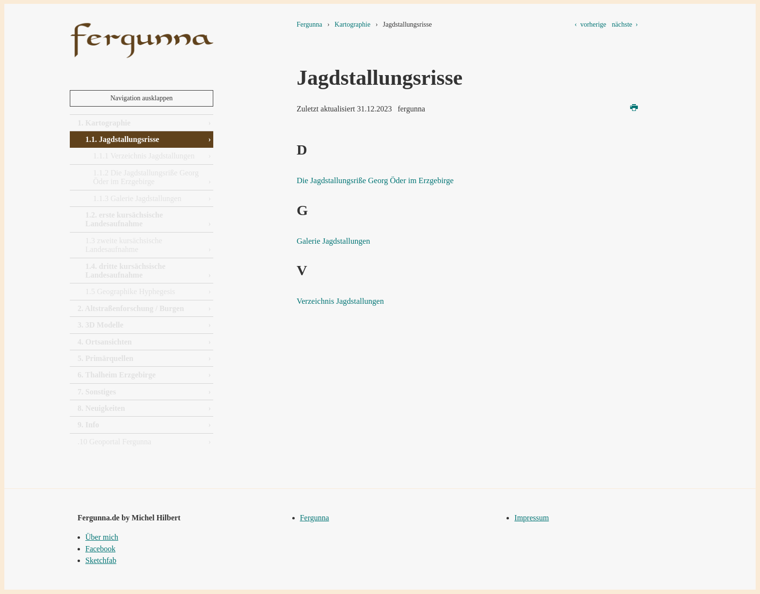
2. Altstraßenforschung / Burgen (131, 308)
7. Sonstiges (97, 392)
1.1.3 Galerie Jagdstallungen (137, 198)
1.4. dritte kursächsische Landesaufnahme (125, 270)
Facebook (100, 549)
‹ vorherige (590, 24)
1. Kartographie (104, 123)
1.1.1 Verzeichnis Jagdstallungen (143, 156)
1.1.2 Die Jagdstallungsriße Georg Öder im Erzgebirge (146, 177)
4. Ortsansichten (105, 342)
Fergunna (309, 24)
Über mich (101, 537)
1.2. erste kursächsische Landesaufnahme (124, 219)
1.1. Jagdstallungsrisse (122, 139)
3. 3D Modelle (101, 325)
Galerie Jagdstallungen (341, 240)
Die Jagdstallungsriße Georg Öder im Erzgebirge (391, 179)
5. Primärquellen (105, 358)
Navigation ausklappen (142, 98)
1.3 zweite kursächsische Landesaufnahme (123, 244)
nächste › (625, 24)
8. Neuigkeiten (101, 408)
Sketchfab (100, 560)
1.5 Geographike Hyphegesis (130, 291)
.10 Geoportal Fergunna (114, 442)
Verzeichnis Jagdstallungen (349, 300)
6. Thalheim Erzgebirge (117, 375)
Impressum (531, 518)
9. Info (88, 425)
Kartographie (352, 24)
